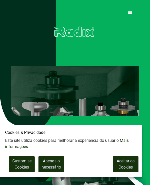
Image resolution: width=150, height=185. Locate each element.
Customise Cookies (22, 164)
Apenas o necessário (51, 164)
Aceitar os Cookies (126, 164)
